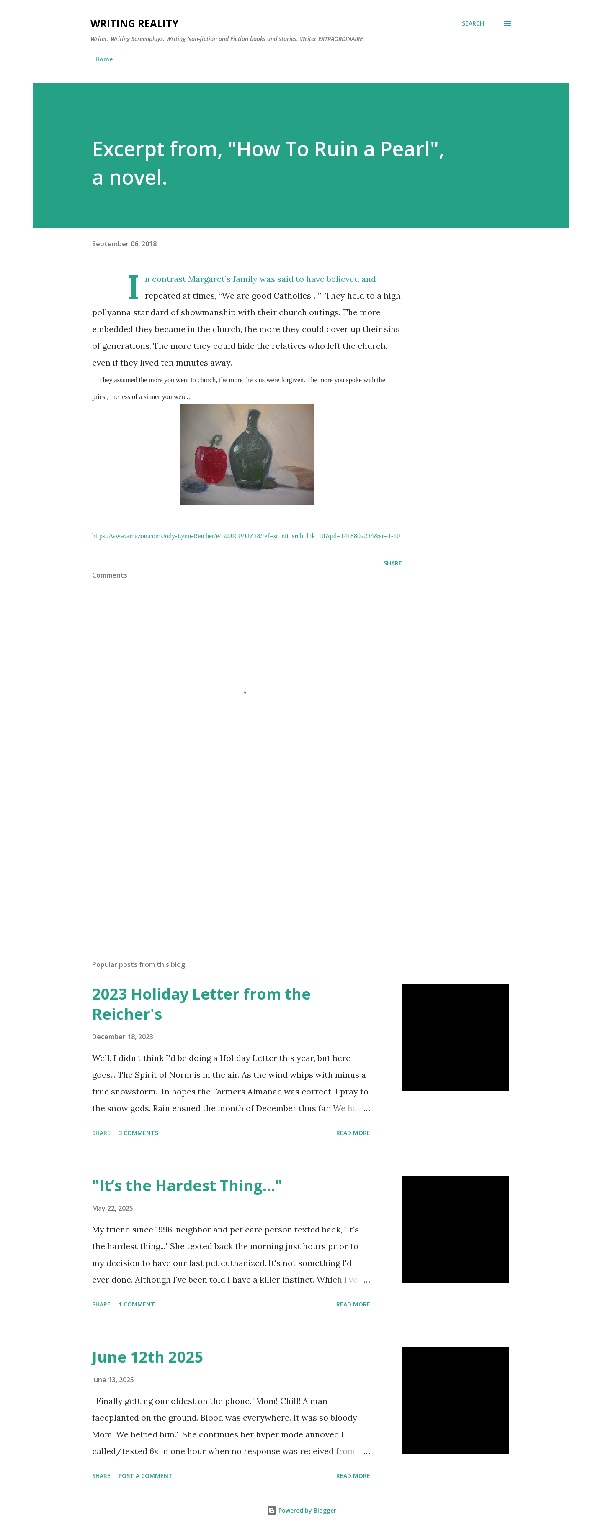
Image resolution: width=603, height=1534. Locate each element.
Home (104, 59)
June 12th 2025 (148, 1357)
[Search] (473, 23)
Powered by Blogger (301, 1510)
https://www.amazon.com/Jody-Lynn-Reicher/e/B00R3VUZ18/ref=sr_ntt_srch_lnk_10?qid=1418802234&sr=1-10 (246, 535)
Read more (353, 1133)
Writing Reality (134, 23)
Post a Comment (146, 1476)
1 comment (137, 1304)
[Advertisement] (233, 855)
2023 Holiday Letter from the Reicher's (201, 1004)
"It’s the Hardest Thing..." (187, 1185)
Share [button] (393, 563)
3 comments (138, 1133)
